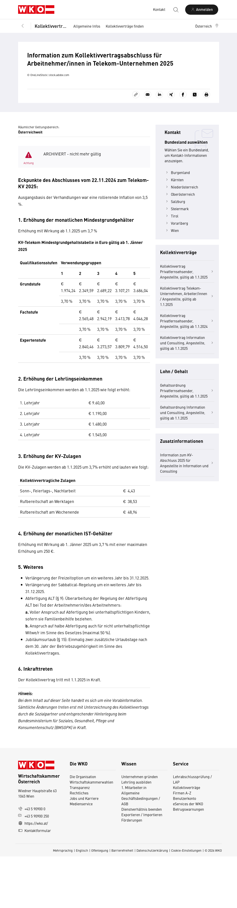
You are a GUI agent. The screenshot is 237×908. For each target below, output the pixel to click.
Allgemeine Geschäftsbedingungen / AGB (140, 850)
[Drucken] (206, 146)
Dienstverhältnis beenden (141, 860)
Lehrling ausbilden (136, 833)
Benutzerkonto (184, 849)
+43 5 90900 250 (33, 867)
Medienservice (81, 855)
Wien (172, 281)
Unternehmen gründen (139, 828)
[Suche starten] (175, 9)
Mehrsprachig (63, 902)
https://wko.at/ (33, 874)
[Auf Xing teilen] (171, 146)
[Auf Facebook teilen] (183, 146)
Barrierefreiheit (122, 902)
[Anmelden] (201, 10)
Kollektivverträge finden (125, 26)
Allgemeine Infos (86, 26)
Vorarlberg (176, 274)
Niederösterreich (181, 238)
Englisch (82, 902)
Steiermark (177, 260)
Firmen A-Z (182, 844)
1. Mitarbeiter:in (133, 839)
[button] (207, 26)
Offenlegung (99, 902)
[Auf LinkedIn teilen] (159, 146)
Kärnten (174, 231)
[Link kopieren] (135, 146)
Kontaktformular (34, 881)
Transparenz (80, 839)
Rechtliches (79, 844)
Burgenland (177, 224)
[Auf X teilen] (194, 146)
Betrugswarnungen (189, 860)
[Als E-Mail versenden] (147, 146)
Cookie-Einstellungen (186, 902)
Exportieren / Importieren (141, 866)
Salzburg (175, 252)
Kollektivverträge (51, 26)
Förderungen (131, 871)
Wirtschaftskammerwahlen (91, 833)
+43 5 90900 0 (31, 860)
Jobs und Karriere (84, 849)
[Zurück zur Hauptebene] (22, 26)
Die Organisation (83, 828)
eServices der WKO (188, 855)
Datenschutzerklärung (152, 902)
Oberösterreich (180, 245)
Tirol (171, 267)
